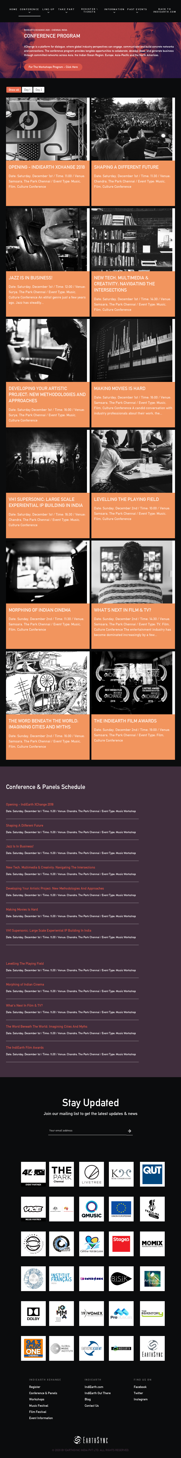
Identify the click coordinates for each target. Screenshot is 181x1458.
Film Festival (37, 1411)
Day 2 (39, 89)
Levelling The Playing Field (128, 499)
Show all (14, 89)
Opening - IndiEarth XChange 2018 (29, 804)
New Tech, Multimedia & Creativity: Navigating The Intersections (125, 284)
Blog (88, 1399)
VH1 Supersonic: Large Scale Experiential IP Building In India (48, 930)
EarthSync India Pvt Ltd (81, 1449)
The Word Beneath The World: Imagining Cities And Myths (46, 1026)
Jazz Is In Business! (32, 278)
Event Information (41, 1417)
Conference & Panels (43, 1393)
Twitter (138, 1393)
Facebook (140, 1386)
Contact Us (92, 1405)
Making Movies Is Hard (121, 388)
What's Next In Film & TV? (124, 610)
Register (34, 1386)
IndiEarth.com (94, 1386)
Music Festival (38, 1405)
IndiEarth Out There (98, 1393)
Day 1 (27, 89)
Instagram (141, 1399)
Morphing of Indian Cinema (41, 610)
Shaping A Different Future (128, 167)
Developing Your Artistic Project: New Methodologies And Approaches (44, 395)
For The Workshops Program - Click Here (53, 67)
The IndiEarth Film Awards (126, 721)
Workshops (36, 1399)
